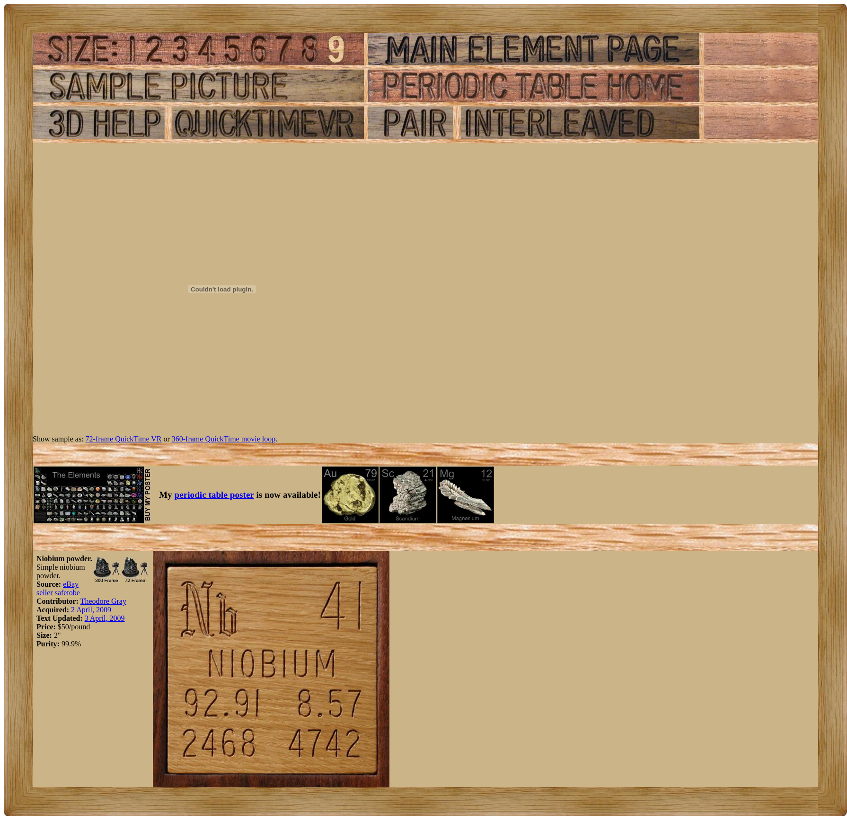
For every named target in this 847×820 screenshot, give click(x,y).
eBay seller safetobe (58, 588)
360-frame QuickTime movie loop (223, 439)
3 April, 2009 (105, 618)
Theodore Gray (103, 601)
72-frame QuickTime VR (124, 439)
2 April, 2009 (91, 610)
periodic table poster (214, 495)
